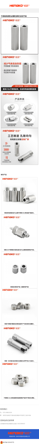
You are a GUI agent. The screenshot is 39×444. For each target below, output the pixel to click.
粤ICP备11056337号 (8, 442)
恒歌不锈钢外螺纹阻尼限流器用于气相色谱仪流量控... (19, 324)
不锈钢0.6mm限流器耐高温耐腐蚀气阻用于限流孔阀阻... (19, 398)
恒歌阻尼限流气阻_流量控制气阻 (19, 287)
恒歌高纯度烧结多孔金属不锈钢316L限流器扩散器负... (19, 213)
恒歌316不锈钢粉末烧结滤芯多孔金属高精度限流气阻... (19, 250)
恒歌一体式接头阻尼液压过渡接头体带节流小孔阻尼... (19, 361)
